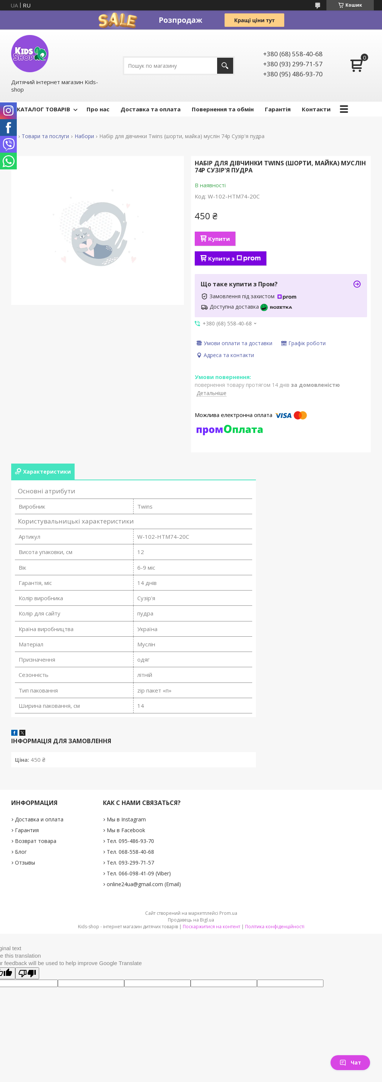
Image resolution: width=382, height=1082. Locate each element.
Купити (219, 238)
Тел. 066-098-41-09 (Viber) (139, 873)
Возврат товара (35, 840)
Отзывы (25, 862)
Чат (350, 1062)
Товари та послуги (45, 136)
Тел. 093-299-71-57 (130, 862)
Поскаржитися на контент (211, 926)
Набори (84, 136)
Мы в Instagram (126, 819)
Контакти (316, 109)
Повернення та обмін (223, 109)
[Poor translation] (27, 973)
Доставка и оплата (39, 819)
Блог (21, 851)
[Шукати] (225, 66)
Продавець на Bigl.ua (191, 920)
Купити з (234, 258)
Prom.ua (228, 913)
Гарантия (27, 830)
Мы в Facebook (126, 830)
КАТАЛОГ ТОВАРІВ (43, 109)
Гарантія (278, 109)
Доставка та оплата (150, 109)
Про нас (98, 109)
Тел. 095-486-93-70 (130, 840)
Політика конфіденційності (274, 926)
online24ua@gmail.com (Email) (144, 884)
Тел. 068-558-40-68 (130, 851)
